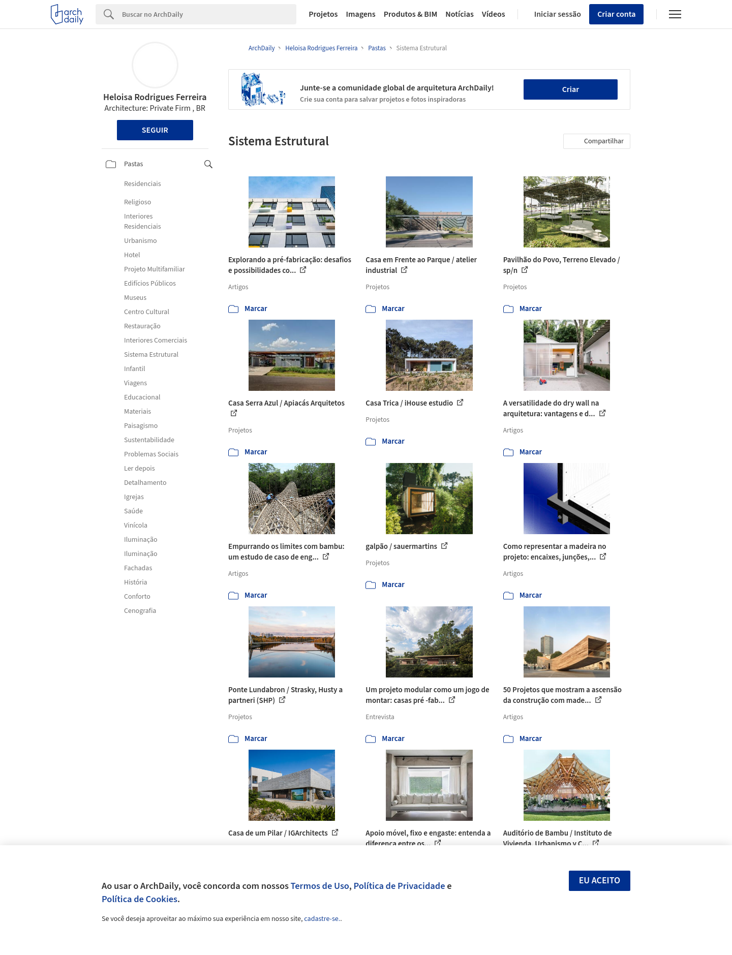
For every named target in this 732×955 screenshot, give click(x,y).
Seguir (155, 130)
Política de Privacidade (399, 885)
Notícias (459, 14)
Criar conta (616, 14)
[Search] (209, 14)
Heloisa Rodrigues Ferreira (155, 97)
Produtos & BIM (411, 14)
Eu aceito (600, 880)
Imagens (360, 14)
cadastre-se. (322, 919)
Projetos (323, 14)
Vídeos (493, 14)
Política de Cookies (139, 899)
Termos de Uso (320, 885)
